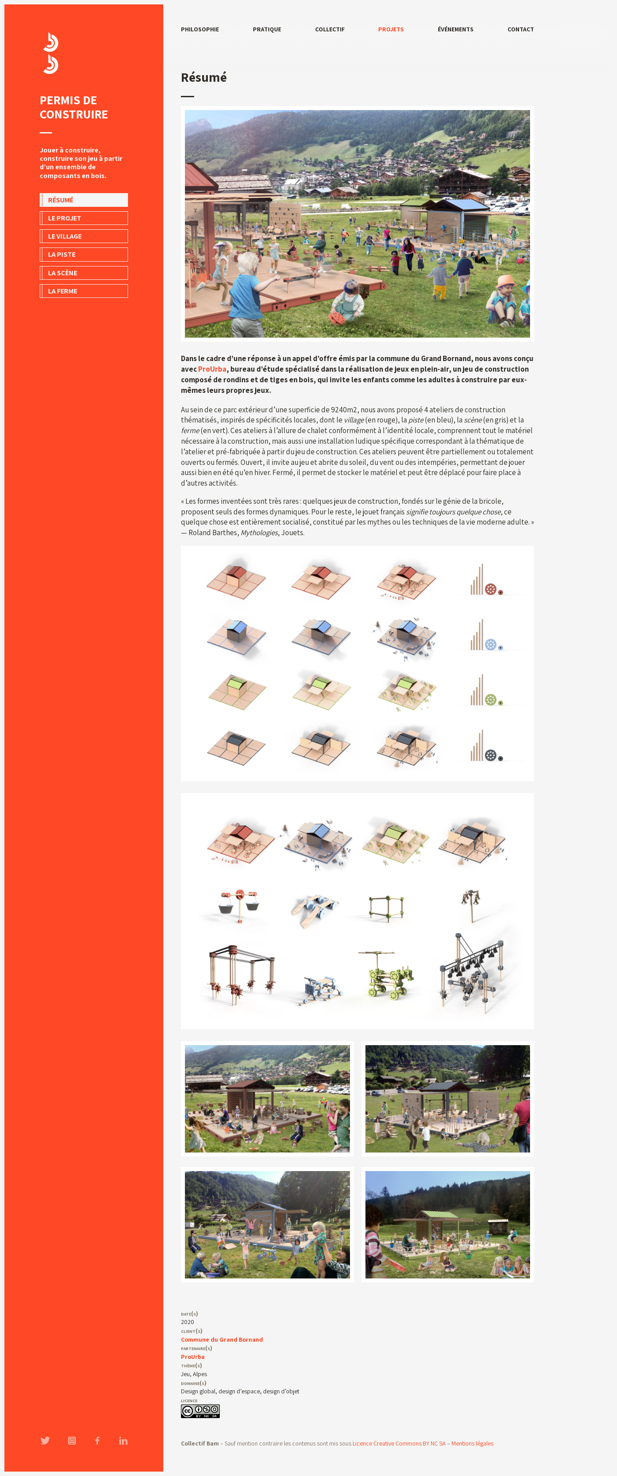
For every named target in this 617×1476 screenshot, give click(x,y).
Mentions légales (472, 1443)
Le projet (64, 218)
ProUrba (212, 369)
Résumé (60, 200)
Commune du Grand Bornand (222, 1339)
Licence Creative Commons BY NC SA (399, 1443)
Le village (65, 236)
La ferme (62, 291)
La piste (61, 254)
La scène (62, 273)
